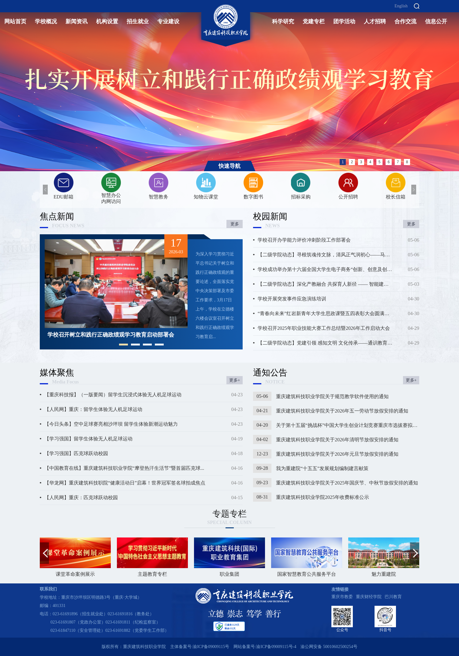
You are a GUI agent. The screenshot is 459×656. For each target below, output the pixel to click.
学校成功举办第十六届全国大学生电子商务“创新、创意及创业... (325, 269)
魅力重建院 (383, 557)
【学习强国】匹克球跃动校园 (76, 453)
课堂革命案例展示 (75, 557)
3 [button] (361, 162)
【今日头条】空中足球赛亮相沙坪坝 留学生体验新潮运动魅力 (111, 424)
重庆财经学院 (369, 596)
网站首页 (15, 21)
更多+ (234, 380)
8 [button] (407, 162)
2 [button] (352, 162)
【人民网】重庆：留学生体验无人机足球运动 (93, 409)
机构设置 (107, 21)
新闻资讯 (76, 21)
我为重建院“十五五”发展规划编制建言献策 (322, 468)
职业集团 (229, 557)
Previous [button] (3, 85)
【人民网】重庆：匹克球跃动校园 (81, 497)
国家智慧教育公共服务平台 (306, 557)
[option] (229, 85)
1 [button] (343, 162)
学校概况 (46, 21)
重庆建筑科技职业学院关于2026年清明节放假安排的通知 (337, 439)
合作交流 (405, 21)
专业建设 (168, 21)
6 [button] (389, 162)
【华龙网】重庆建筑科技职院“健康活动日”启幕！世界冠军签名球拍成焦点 (124, 482)
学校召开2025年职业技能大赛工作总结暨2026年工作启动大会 (324, 328)
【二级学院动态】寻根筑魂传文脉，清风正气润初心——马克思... (325, 254)
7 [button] (398, 162)
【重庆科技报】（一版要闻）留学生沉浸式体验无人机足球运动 (112, 394)
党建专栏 (314, 21)
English (401, 6)
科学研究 (283, 21)
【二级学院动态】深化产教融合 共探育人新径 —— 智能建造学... (325, 284)
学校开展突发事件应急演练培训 (292, 298)
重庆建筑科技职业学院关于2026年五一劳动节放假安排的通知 (342, 410)
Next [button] (456, 85)
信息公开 (436, 21)
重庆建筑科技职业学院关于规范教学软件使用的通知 (332, 396)
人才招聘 (375, 21)
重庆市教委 (342, 596)
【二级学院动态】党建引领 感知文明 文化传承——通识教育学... (325, 342)
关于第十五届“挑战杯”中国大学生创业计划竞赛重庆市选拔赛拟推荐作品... (347, 425)
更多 (234, 224)
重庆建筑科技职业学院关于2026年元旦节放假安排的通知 (337, 454)
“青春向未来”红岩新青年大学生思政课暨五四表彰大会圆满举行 (325, 313)
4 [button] (370, 162)
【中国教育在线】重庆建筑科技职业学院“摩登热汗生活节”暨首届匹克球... (124, 468)
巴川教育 (393, 596)
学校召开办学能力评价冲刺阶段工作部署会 (304, 240)
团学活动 (344, 21)
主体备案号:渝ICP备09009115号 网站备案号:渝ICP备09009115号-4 (233, 646)
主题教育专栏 (152, 557)
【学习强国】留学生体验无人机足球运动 (88, 438)
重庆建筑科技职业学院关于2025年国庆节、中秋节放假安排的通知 (347, 482)
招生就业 (138, 21)
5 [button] (380, 162)
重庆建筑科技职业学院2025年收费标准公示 (322, 497)
